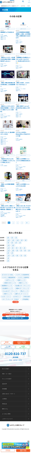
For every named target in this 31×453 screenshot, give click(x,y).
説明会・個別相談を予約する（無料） (15, 318)
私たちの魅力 (16, 348)
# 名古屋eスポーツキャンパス (22, 285)
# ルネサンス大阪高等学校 (22, 274)
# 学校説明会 (2, 215)
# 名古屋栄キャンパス (7, 288)
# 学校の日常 (18, 89)
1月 (16, 237)
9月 (22, 240)
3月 (12, 237)
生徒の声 (4, 404)
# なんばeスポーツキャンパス (9, 291)
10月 (17, 240)
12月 (8, 240)
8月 (26, 240)
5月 (12, 243)
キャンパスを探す (7, 399)
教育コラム (5, 429)
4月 (25, 250)
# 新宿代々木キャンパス (4, 36)
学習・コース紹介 (6, 394)
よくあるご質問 (16, 341)
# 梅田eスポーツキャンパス (22, 288)
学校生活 (4, 424)
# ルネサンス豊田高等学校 (8, 277)
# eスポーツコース (3, 63)
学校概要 (4, 409)
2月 (16, 243)
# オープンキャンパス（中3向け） (21, 88)
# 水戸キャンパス (3, 38)
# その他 (1, 34)
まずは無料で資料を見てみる (15, 315)
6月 (8, 237)
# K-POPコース (17, 296)
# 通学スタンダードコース (20, 169)
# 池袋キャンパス (3, 39)
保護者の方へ (16, 333)
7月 (8, 243)
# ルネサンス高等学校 (3, 35)
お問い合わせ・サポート (8, 414)
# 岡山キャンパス (3, 140)
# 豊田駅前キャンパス (6, 285)
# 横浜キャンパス (3, 37)
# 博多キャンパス (3, 139)
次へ (27, 223)
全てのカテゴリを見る (7, 274)
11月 (13, 240)
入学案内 (4, 419)
